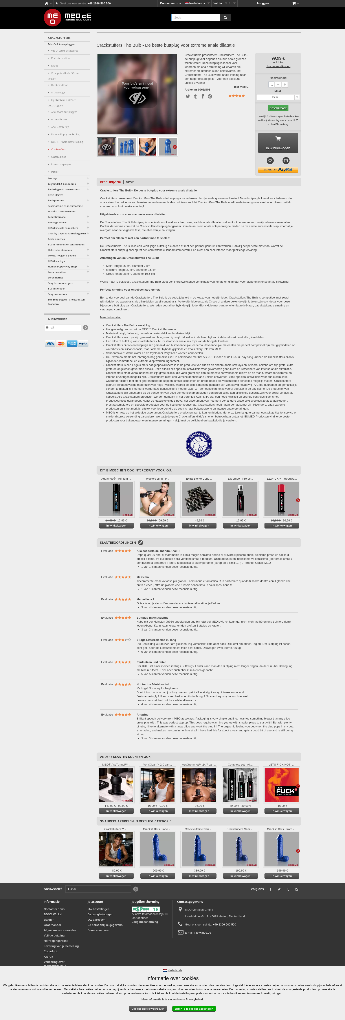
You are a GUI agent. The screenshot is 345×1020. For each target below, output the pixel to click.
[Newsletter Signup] (85, 327)
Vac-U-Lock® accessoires (64, 50)
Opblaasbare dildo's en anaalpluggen (62, 102)
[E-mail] (63, 327)
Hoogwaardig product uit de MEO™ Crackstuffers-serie (141, 330)
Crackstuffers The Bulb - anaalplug (128, 326)
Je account (95, 903)
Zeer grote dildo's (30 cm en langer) (64, 75)
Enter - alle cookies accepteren (194, 1009)
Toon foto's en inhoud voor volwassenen (137, 95)
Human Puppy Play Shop (62, 266)
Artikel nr (191, 89)
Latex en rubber (57, 272)
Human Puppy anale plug (65, 134)
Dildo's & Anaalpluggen (61, 44)
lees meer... (241, 87)
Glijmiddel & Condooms (62, 183)
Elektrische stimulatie (60, 250)
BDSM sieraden (56, 288)
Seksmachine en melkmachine (65, 206)
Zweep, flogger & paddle (62, 255)
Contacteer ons (170, 3)
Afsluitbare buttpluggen (64, 111)
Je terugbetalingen (100, 916)
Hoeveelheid (278, 78)
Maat (278, 91)
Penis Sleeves (55, 195)
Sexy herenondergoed (60, 283)
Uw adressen (96, 921)
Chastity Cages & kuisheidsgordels (67, 233)
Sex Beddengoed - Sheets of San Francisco (66, 302)
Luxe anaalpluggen (61, 164)
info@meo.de (202, 934)
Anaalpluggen (58, 92)
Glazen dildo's (58, 156)
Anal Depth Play (60, 126)
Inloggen (263, 3)
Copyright (50, 953)
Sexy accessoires (57, 294)
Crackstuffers (58, 149)
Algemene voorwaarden (60, 931)
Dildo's (54, 65)
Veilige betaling (54, 937)
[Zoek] (225, 17)
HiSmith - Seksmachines (61, 211)
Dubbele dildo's (59, 85)
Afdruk (48, 958)
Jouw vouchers (98, 931)
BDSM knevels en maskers (63, 228)
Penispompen (56, 200)
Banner (49, 921)
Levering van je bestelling (61, 947)
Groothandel (52, 926)
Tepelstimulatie (57, 217)
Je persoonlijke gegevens (105, 926)
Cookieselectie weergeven (148, 1009)
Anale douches (56, 239)
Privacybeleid (194, 999)
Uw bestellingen (99, 910)
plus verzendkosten (278, 66)
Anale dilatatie (59, 119)
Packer (54, 171)
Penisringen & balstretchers (64, 189)
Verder (174, 147)
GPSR (130, 184)
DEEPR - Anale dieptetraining (67, 141)
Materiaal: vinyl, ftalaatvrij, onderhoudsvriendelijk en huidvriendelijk (148, 334)
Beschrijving (110, 184)
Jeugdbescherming (145, 923)
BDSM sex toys (56, 261)
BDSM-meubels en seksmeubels (66, 244)
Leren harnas (55, 277)
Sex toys (52, 178)
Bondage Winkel (57, 222)
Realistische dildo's (61, 58)
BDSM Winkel (53, 916)
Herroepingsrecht (56, 942)
